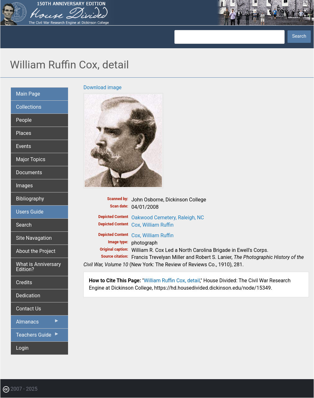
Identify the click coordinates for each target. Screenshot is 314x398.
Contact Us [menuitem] (28, 309)
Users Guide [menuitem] (29, 212)
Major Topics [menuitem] (30, 159)
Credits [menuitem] (24, 282)
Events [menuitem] (23, 146)
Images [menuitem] (24, 186)
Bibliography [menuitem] (30, 199)
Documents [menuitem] (29, 172)
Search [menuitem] (24, 225)
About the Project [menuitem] (35, 251)
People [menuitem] (24, 120)
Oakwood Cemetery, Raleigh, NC (167, 218)
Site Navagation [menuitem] (34, 238)
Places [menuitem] (23, 133)
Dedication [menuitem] (28, 296)
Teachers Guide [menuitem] (37, 336)
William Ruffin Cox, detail (172, 280)
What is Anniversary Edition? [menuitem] (38, 266)
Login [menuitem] (22, 348)
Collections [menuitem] (29, 107)
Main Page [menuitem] (28, 94)
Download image (102, 87)
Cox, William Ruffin (152, 225)
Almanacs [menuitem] (37, 323)
